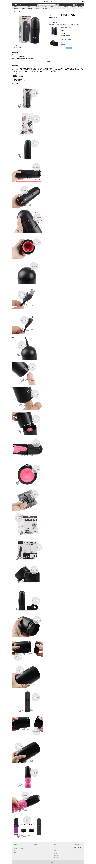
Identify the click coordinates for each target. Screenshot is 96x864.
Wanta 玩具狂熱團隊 (18, 848)
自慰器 (58, 6)
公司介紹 (16, 847)
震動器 (37, 8)
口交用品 (66, 6)
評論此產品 (53, 22)
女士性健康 (44, 8)
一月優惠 (30, 8)
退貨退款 (56, 853)
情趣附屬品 (80, 6)
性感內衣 (23, 8)
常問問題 (56, 847)
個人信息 (56, 855)
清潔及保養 (30, 6)
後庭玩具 (16, 6)
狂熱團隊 (15, 4)
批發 (15, 852)
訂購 (55, 848)
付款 (55, 852)
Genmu (54, 17)
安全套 (37, 6)
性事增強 (16, 8)
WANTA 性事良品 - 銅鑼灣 (39, 847)
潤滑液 (51, 6)
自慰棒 (44, 6)
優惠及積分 (56, 857)
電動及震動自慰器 (18, 47)
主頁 (14, 11)
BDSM (23, 6)
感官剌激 (73, 6)
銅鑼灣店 (20, 4)
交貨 (55, 850)
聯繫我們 (16, 850)
